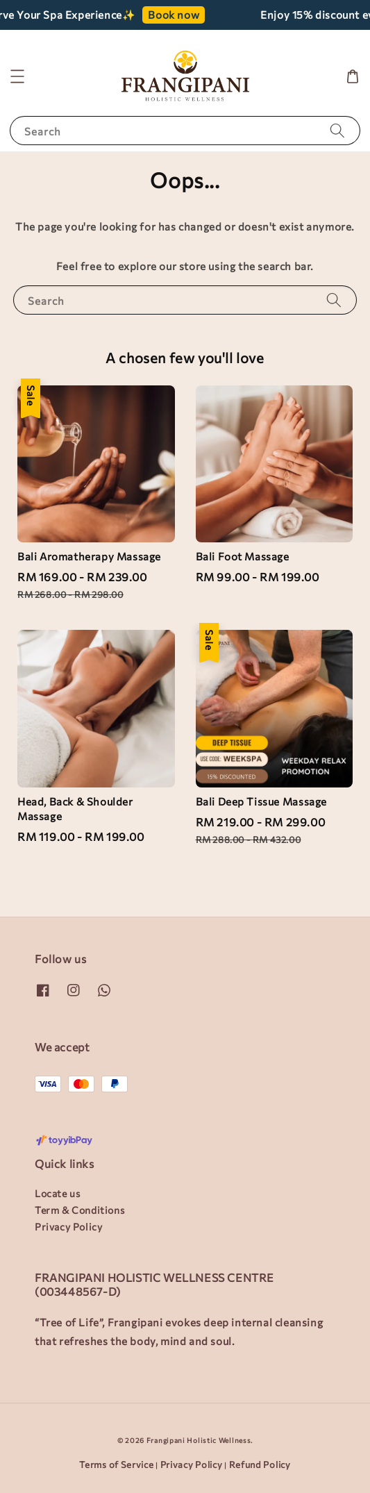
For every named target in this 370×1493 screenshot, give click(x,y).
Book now (185, 14)
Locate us (57, 1193)
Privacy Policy (68, 1227)
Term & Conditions (79, 1210)
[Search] (337, 130)
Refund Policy (260, 1464)
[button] (17, 76)
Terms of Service (116, 1464)
